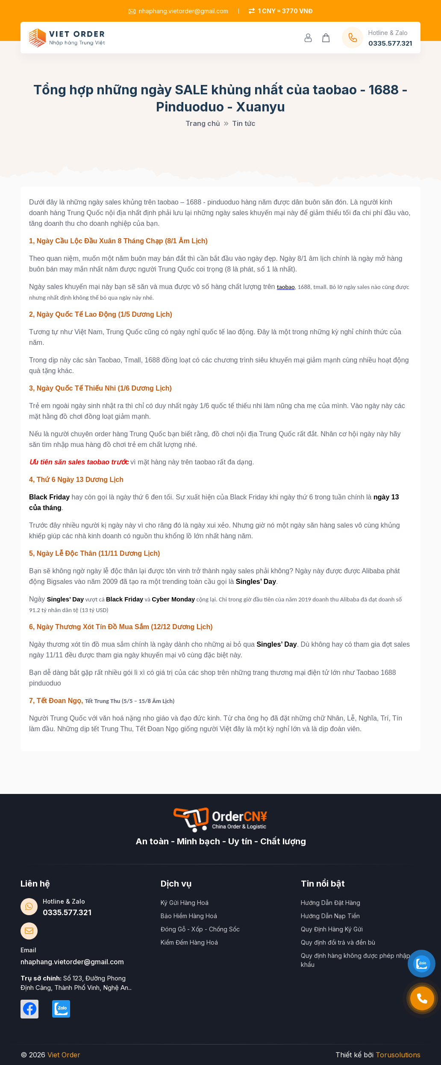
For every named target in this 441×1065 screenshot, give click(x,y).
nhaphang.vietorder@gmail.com (178, 11)
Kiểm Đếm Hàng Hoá (189, 942)
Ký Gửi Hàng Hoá (185, 902)
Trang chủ (202, 123)
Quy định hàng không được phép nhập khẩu (355, 960)
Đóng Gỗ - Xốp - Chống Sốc (200, 929)
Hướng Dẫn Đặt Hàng (330, 902)
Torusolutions (398, 1054)
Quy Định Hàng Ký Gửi (332, 929)
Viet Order (63, 1054)
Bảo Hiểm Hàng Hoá (189, 915)
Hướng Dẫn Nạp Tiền (330, 915)
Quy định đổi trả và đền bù (338, 942)
